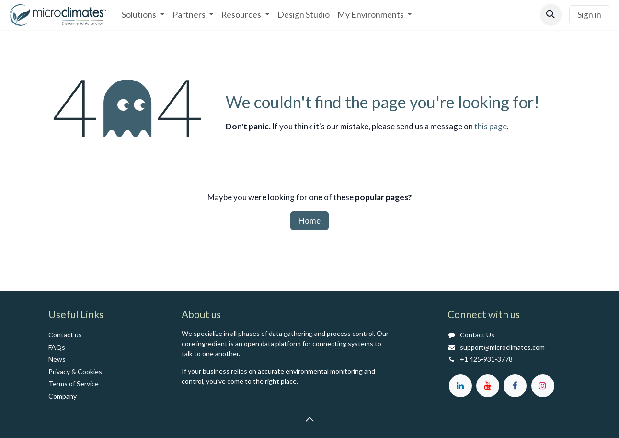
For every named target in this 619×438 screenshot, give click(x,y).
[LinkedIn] (460, 385)
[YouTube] (487, 385)
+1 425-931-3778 (486, 359)
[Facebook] (515, 385)
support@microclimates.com (502, 347)
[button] (551, 14)
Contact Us (477, 335)
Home (309, 221)
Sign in (589, 15)
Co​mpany (62, 396)
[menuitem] (143, 15)
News (57, 359)
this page (490, 126)
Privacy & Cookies (75, 372)
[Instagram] (542, 385)
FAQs (56, 347)
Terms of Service (73, 384)
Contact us (65, 335)
